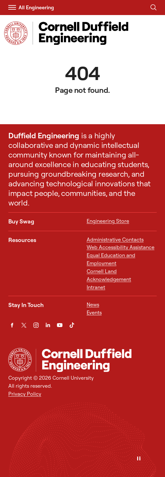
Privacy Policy (24, 394)
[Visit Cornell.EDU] (16, 33)
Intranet (96, 287)
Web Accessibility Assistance (120, 247)
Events (94, 312)
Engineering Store (108, 221)
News (93, 304)
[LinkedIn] (47, 325)
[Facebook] (12, 325)
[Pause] (139, 458)
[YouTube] (59, 325)
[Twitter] (24, 325)
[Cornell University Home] (20, 359)
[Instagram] (36, 325)
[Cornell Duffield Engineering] (96, 360)
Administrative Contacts (115, 239)
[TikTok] (71, 325)
